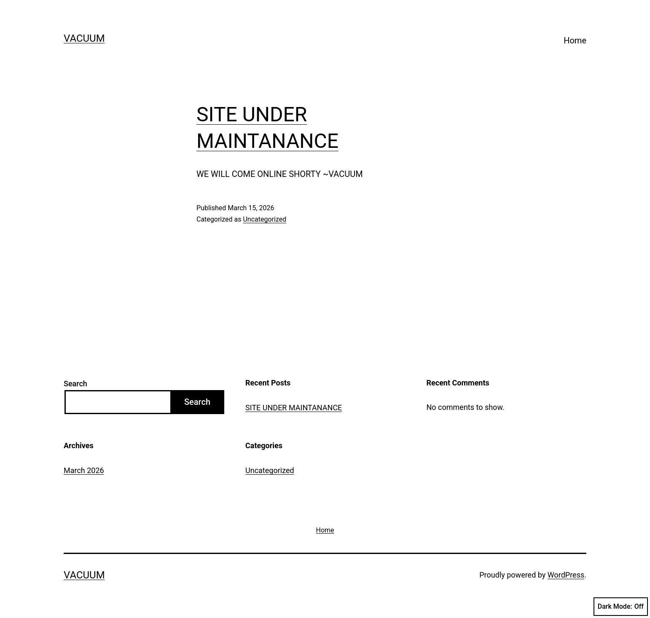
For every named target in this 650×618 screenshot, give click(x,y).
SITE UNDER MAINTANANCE (293, 407)
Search (75, 383)
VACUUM (84, 38)
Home (575, 40)
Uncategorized (264, 219)
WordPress (566, 574)
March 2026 (84, 470)
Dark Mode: (621, 607)
